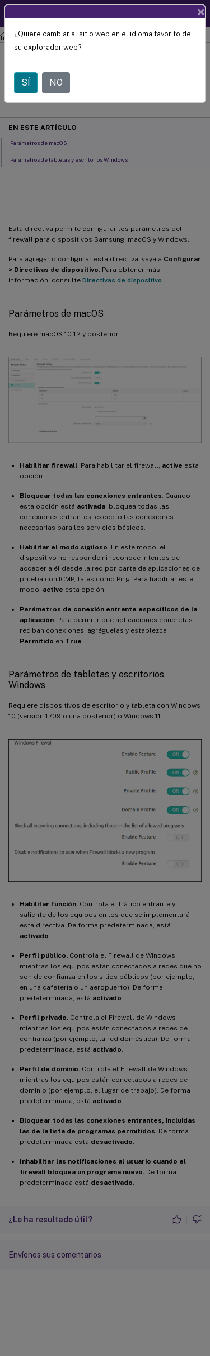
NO (56, 82)
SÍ (25, 82)
